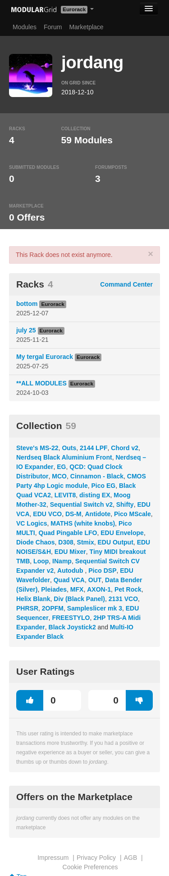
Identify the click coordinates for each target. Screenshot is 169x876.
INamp (62, 561)
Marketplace (86, 27)
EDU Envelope (122, 532)
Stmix (85, 542)
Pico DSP (102, 570)
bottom (26, 303)
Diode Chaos (35, 542)
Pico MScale (132, 514)
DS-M (73, 514)
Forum (53, 27)
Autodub (71, 570)
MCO (59, 476)
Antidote (97, 514)
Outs (69, 447)
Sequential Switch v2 (81, 504)
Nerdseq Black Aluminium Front (64, 457)
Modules (25, 27)
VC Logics (31, 523)
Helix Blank (33, 598)
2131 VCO (123, 598)
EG (61, 466)
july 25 (26, 330)
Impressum (53, 857)
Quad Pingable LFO (68, 532)
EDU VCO (47, 514)
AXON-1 (99, 589)
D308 (65, 542)
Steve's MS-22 (37, 447)
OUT (95, 580)
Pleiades (54, 589)
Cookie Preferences (90, 867)
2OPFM (53, 608)
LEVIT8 (65, 495)
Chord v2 (124, 447)
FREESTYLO (71, 617)
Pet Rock (128, 589)
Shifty (125, 504)
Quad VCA (69, 580)
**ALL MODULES (41, 383)
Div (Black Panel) (79, 598)
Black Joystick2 (72, 627)
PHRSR (27, 608)
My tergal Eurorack (44, 356)
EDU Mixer (70, 551)
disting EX (94, 495)
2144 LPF (93, 447)
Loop (41, 561)
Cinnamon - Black (96, 476)
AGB (130, 857)
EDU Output (115, 542)
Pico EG (103, 485)
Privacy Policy (96, 857)
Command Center (126, 284)
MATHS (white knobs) (82, 523)
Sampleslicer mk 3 (94, 608)
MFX (77, 589)
